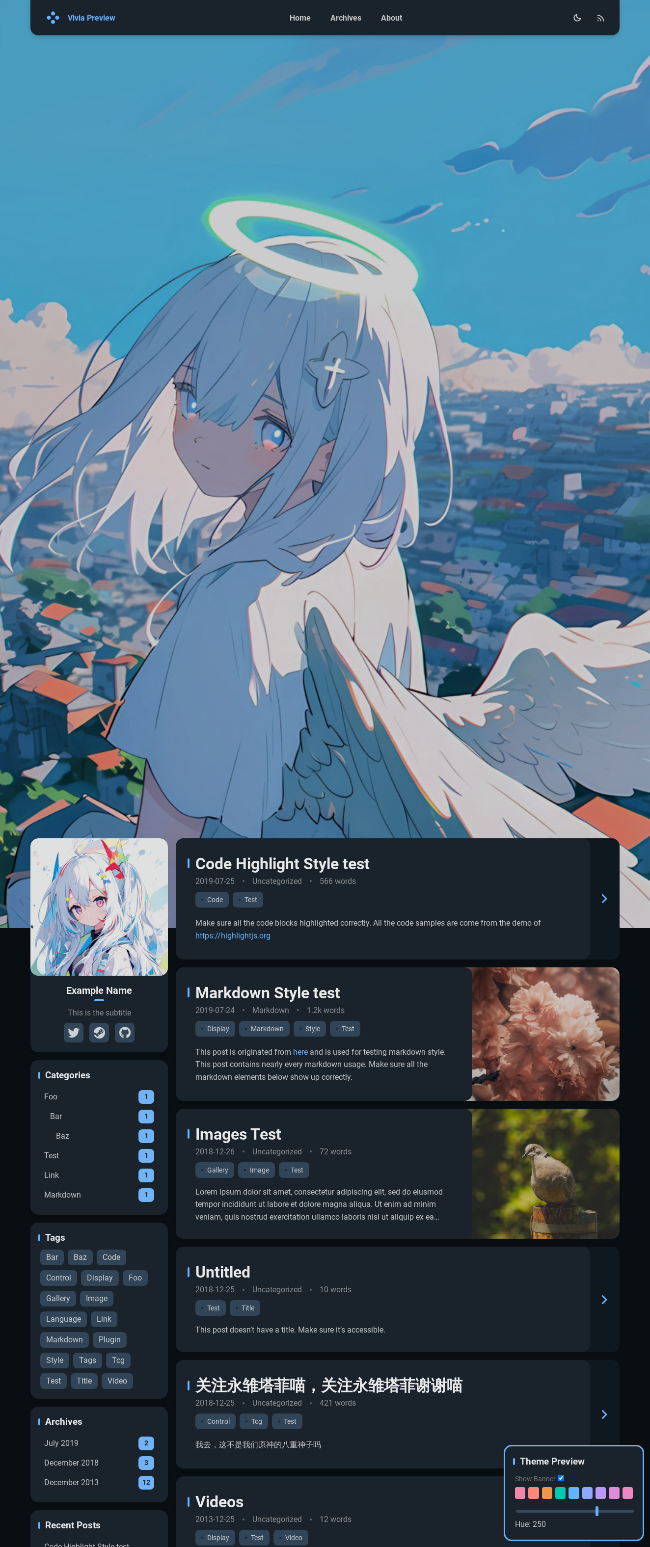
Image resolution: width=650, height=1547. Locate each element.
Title (84, 1443)
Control (58, 1340)
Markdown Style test (267, 1055)
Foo (99, 1159)
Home (300, 18)
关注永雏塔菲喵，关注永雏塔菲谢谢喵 (328, 1448)
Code (111, 1320)
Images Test (238, 1196)
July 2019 (99, 1506)
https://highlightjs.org (233, 998)
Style (54, 1423)
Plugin (110, 1402)
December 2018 (99, 1525)
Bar (102, 1179)
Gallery (58, 1361)
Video (117, 1443)
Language (63, 1382)
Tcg (118, 1423)
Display (100, 1340)
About (391, 18)
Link (99, 1238)
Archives (345, 18)
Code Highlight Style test (282, 926)
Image (97, 1361)
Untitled (222, 1335)
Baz (105, 1198)
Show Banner (535, 1479)
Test (99, 1218)
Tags (87, 1423)
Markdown (99, 1257)
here (300, 1114)
